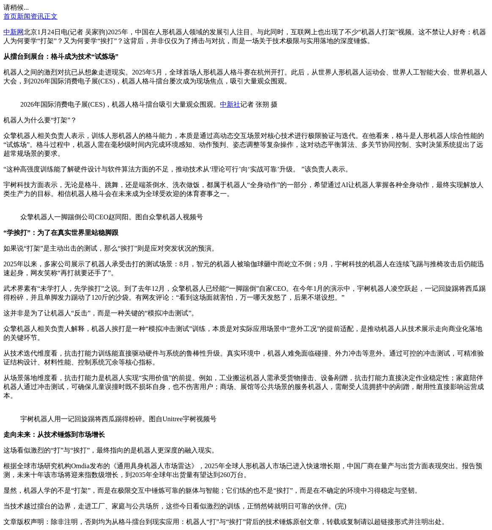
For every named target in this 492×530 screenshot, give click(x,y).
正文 (51, 16)
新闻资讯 (30, 16)
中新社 (230, 104)
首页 (10, 16)
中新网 (13, 32)
